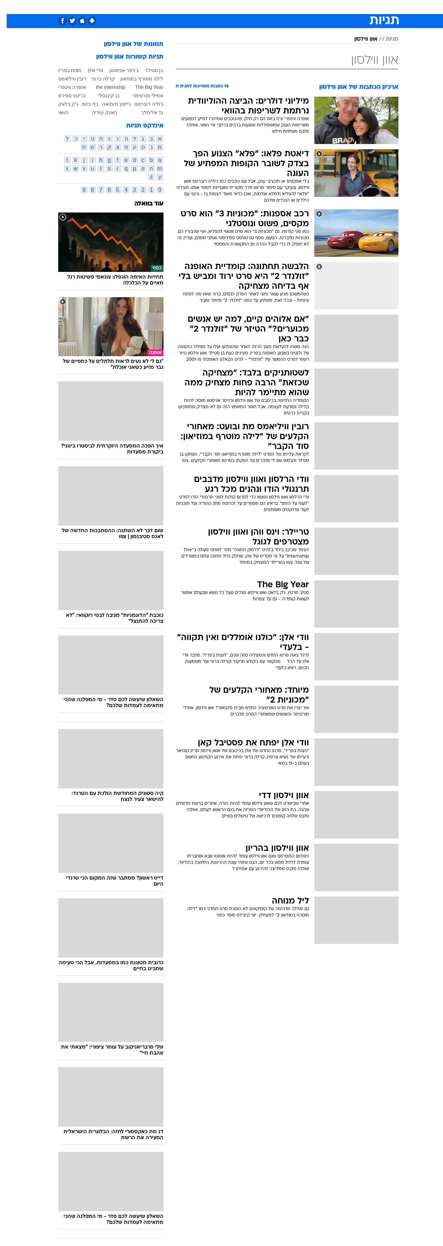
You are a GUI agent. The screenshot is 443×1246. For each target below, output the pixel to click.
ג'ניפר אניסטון (117, 70)
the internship (104, 87)
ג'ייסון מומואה (109, 104)
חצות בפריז (63, 70)
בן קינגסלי (102, 95)
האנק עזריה (97, 112)
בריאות (204, 6)
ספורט (335, 6)
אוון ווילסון (359, 39)
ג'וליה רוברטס (142, 104)
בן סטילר (147, 70)
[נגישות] (9, 7)
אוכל (226, 6)
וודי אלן (88, 70)
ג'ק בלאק (62, 104)
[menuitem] (355, 7)
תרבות (285, 6)
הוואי (57, 112)
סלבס (263, 6)
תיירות (180, 6)
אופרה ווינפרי (66, 87)
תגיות (385, 39)
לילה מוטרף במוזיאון (135, 78)
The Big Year (142, 87)
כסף (244, 6)
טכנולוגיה (154, 6)
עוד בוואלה (142, 204)
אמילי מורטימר (141, 95)
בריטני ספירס (65, 95)
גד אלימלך (145, 112)
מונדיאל (311, 6)
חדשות (359, 6)
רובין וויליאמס (66, 78)
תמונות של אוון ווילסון (127, 44)
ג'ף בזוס (83, 104)
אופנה (128, 6)
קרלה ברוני (97, 78)
